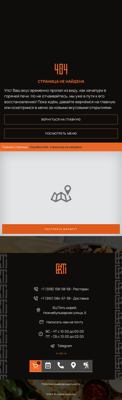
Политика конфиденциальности (61, 384)
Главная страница (15, 147)
